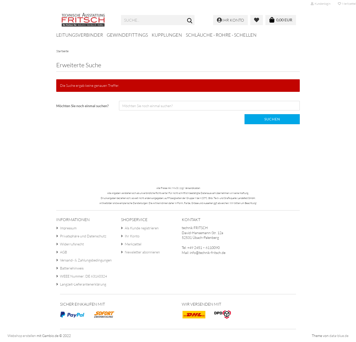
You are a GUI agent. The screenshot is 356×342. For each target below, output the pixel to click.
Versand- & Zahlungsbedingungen (86, 260)
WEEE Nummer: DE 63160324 (83, 276)
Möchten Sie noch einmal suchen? (82, 106)
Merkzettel (133, 244)
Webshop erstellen (22, 335)
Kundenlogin (320, 4)
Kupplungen (167, 35)
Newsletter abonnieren (142, 252)
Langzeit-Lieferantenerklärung (83, 284)
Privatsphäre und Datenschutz (83, 236)
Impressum (68, 228)
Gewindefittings (127, 35)
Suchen (272, 119)
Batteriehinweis (72, 268)
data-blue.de (338, 335)
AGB (63, 252)
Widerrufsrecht (72, 244)
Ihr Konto (132, 236)
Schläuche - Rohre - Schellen (221, 35)
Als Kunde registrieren (142, 228)
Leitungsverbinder (79, 35)
